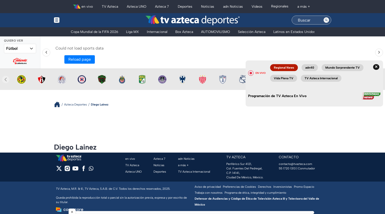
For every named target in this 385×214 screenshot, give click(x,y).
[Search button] (326, 20)
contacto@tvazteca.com (295, 164)
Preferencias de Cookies (239, 186)
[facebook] (83, 170)
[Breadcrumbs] (59, 104)
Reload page (79, 59)
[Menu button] (74, 20)
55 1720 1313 (287, 168)
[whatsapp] (91, 169)
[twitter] (59, 170)
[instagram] (67, 170)
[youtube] (75, 170)
